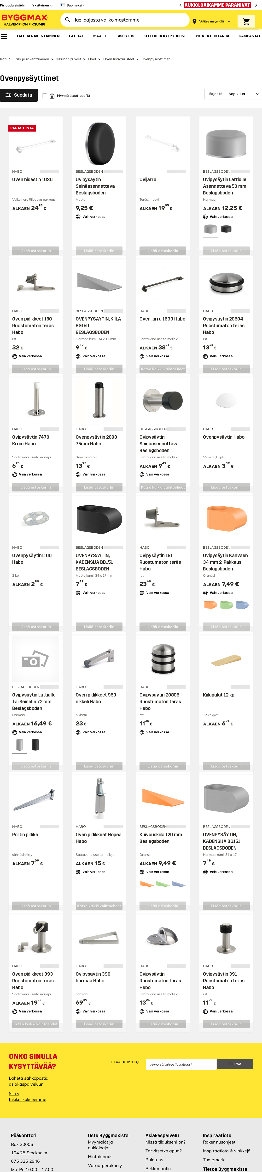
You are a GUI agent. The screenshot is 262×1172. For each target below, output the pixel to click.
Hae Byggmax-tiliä (107, 1165)
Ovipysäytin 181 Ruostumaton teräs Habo (160, 552)
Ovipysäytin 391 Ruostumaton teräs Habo (224, 971)
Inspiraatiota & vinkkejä (226, 1141)
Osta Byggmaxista (108, 1126)
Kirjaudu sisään (12, 5)
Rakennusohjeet (219, 1132)
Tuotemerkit (215, 1150)
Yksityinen (40, 5)
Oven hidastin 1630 (32, 170)
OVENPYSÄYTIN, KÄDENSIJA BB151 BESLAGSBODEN (94, 552)
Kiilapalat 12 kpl (219, 685)
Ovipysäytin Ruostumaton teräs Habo (160, 971)
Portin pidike (25, 825)
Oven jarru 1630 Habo (162, 309)
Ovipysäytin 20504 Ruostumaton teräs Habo (224, 316)
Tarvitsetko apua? (164, 1141)
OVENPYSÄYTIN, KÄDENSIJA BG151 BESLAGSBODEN (221, 831)
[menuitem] (4, 36)
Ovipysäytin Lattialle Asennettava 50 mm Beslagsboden (224, 176)
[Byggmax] (24, 19)
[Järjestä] (233, 84)
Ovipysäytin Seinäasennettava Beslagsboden (95, 176)
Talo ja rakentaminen (31, 49)
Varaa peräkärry (105, 1156)
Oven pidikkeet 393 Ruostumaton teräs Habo (33, 971)
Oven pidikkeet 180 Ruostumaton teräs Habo (33, 316)
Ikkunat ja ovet (68, 49)
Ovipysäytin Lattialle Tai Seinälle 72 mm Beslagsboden (34, 692)
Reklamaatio (158, 1159)
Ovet (92, 49)
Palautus (154, 1150)
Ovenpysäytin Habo (224, 428)
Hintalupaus (100, 1147)
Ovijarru (148, 170)
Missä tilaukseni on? (166, 1132)
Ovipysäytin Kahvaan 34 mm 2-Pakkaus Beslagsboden (225, 552)
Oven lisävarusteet (118, 49)
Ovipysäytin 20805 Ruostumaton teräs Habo (160, 692)
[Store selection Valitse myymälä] (211, 21)
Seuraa (234, 1054)
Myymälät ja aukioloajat (100, 1135)
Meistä (209, 1166)
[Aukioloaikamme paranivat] (218, 5)
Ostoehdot (156, 1168)
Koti (3, 49)
